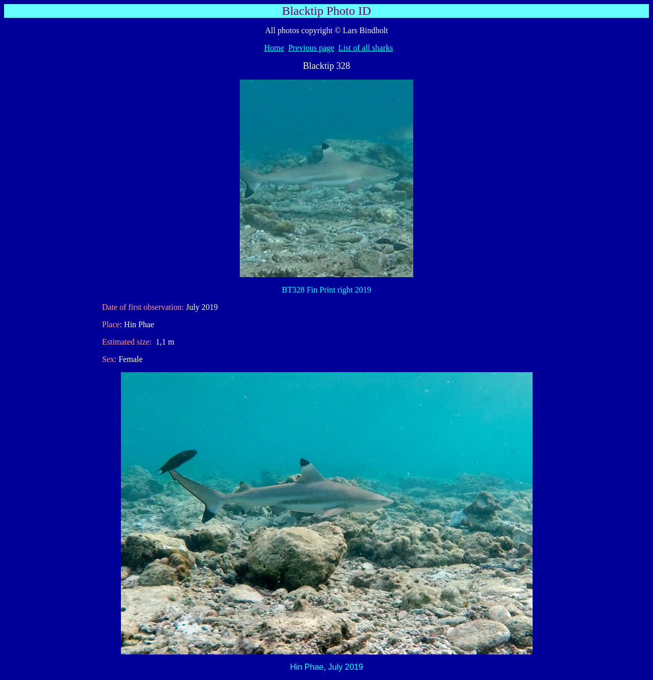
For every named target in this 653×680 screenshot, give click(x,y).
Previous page (311, 47)
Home (274, 47)
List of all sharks (365, 47)
